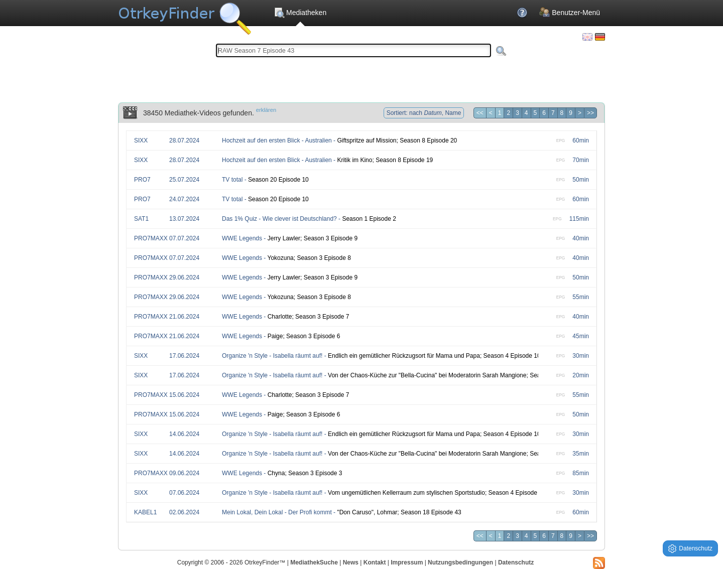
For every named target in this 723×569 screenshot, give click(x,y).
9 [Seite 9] (570, 112)
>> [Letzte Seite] (590, 112)
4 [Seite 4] (526, 112)
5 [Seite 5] (535, 112)
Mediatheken (300, 12)
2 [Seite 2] (508, 112)
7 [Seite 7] (553, 112)
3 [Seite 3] (517, 112)
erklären (266, 110)
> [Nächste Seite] (579, 112)
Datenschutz (516, 562)
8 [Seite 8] (562, 112)
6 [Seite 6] (544, 112)
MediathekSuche (314, 562)
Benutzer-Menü (569, 12)
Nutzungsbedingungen (460, 562)
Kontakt (375, 562)
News (350, 562)
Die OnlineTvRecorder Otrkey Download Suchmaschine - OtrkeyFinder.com (184, 15)
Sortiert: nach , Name (424, 112)
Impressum (407, 562)
